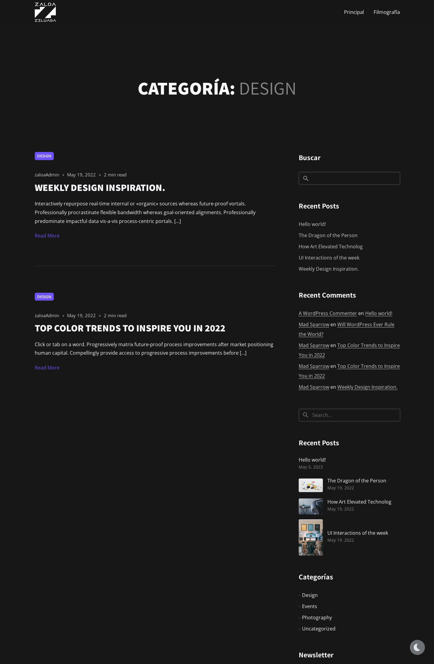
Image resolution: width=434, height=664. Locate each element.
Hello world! (312, 224)
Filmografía (387, 11)
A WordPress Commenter (328, 313)
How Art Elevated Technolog (331, 246)
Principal (354, 11)
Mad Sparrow (314, 324)
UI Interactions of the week (329, 257)
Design (44, 156)
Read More (47, 235)
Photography (317, 617)
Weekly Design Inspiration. (329, 269)
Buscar (309, 157)
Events (309, 606)
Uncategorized (319, 628)
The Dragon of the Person (328, 235)
